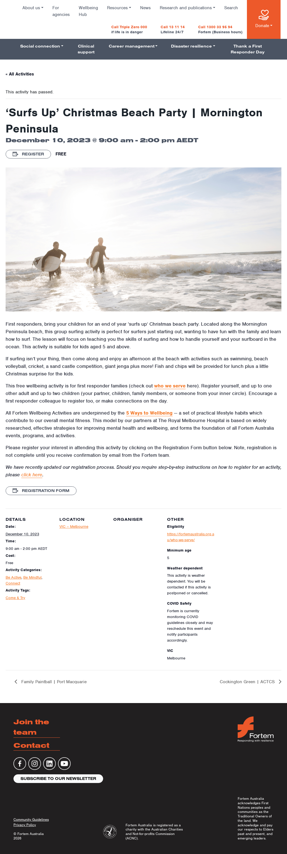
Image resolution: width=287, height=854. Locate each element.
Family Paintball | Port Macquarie (53, 682)
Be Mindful (32, 577)
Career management (131, 46)
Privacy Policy (24, 824)
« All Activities (20, 74)
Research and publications (186, 8)
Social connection (40, 46)
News (145, 8)
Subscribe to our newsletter (58, 778)
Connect (13, 583)
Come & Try (15, 597)
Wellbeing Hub (88, 11)
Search (231, 8)
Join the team (31, 727)
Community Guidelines (31, 819)
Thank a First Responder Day (248, 49)
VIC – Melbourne (73, 526)
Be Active (13, 577)
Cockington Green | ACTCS (248, 682)
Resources (117, 8)
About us (31, 8)
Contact (31, 745)
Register (28, 154)
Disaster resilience (191, 46)
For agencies (61, 11)
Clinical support (86, 49)
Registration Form (41, 490)
